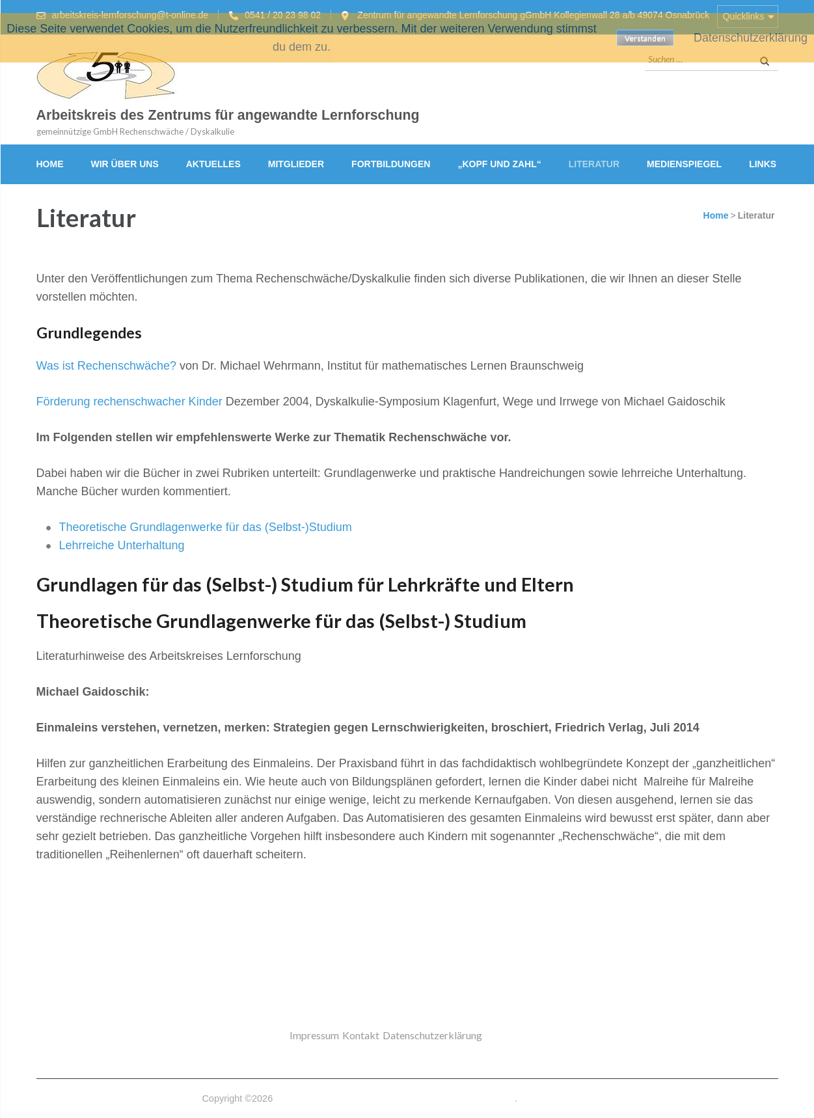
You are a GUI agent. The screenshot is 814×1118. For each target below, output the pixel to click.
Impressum (314, 1035)
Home (50, 164)
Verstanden (645, 38)
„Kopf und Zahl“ (499, 164)
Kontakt (360, 1035)
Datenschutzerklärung (432, 1035)
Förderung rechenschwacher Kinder (129, 401)
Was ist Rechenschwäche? (106, 365)
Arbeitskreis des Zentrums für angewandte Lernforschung (228, 115)
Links (762, 164)
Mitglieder (296, 164)
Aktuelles (213, 164)
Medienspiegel (684, 164)
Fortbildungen (390, 164)
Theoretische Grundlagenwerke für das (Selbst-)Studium (205, 527)
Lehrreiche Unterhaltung (122, 545)
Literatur (594, 164)
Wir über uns (125, 164)
